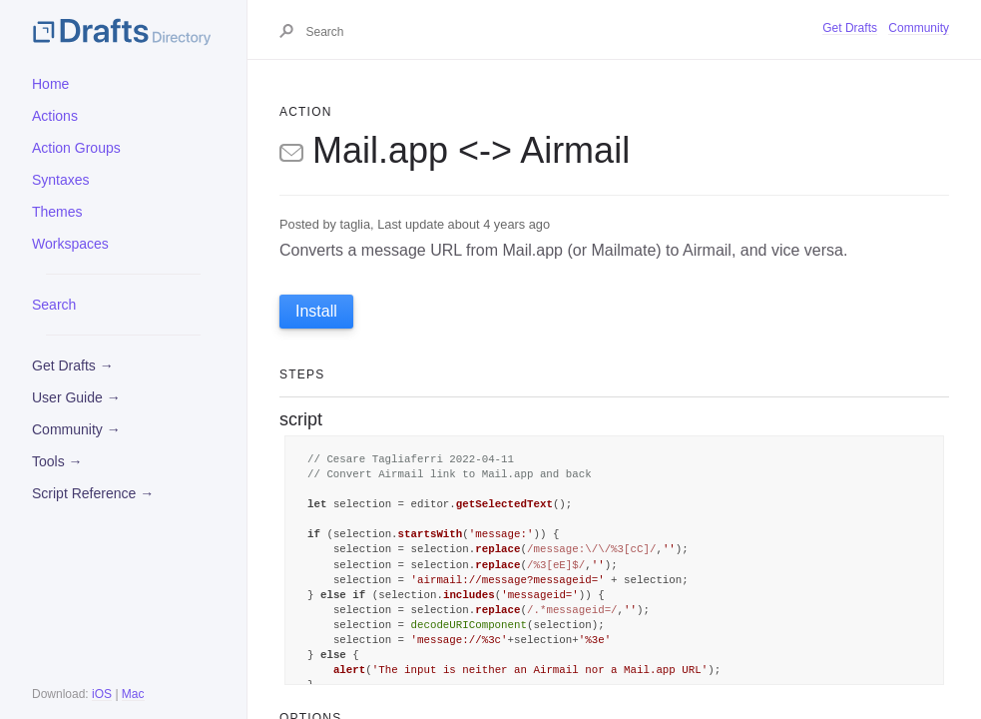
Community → (76, 429)
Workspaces (70, 244)
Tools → (57, 461)
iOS (102, 694)
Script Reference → (93, 493)
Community (918, 28)
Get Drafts (849, 28)
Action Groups (76, 148)
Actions (55, 116)
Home (50, 84)
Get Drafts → (73, 365)
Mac (133, 694)
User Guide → (76, 397)
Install (316, 311)
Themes (57, 212)
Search (54, 305)
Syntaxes (61, 180)
